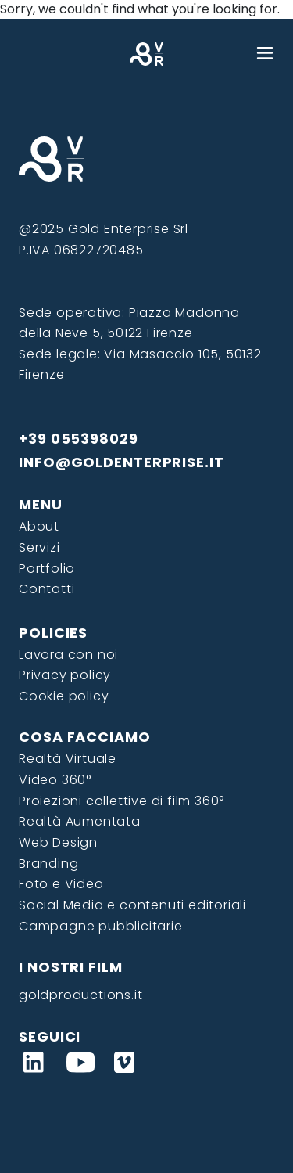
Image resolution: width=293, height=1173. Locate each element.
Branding (48, 864)
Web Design (58, 842)
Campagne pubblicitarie (101, 926)
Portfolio (47, 569)
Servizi (39, 547)
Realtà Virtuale (67, 759)
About (39, 526)
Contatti (46, 589)
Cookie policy (64, 696)
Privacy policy (65, 675)
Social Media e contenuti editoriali (132, 905)
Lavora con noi (68, 655)
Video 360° (55, 780)
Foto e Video (61, 884)
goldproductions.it (80, 995)
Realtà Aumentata (80, 821)
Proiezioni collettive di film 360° (121, 801)
